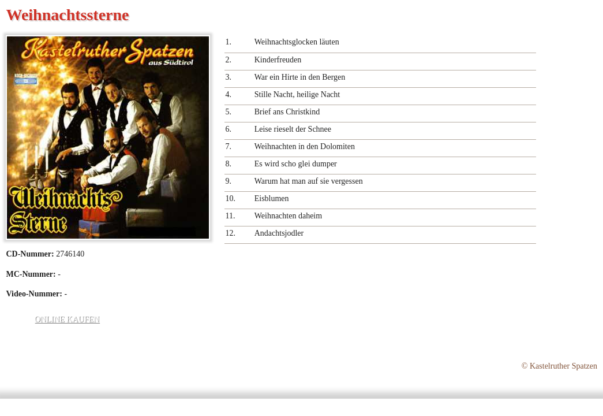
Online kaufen (67, 319)
